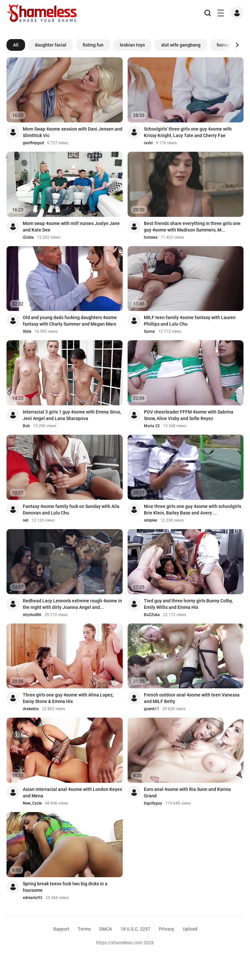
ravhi (148, 143)
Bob (26, 426)
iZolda (28, 237)
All (16, 45)
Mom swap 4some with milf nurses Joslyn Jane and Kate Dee (71, 226)
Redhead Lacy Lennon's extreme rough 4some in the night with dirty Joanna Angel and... (72, 604)
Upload (190, 929)
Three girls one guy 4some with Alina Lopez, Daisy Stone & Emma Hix (68, 698)
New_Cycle (32, 803)
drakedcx (31, 709)
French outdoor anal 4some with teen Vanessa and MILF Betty (192, 698)
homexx (151, 237)
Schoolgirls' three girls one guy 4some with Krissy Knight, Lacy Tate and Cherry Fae (188, 132)
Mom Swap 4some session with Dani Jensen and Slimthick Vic (72, 132)
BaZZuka (152, 615)
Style (27, 331)
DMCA (105, 929)
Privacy (166, 929)
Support (61, 929)
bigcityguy (153, 803)
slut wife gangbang (181, 45)
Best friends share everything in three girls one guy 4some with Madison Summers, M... (192, 226)
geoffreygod (33, 143)
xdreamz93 (32, 898)
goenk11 (151, 709)
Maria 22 (152, 426)
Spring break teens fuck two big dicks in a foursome (65, 887)
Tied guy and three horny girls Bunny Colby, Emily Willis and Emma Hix (188, 604)
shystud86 (32, 615)
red (25, 520)
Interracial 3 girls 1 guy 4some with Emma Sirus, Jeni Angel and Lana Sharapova (72, 415)
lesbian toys (132, 45)
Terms (84, 929)
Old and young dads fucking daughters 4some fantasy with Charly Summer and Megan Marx (70, 321)
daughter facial (50, 45)
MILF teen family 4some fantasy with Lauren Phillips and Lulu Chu (190, 321)
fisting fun (93, 45)
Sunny (149, 331)
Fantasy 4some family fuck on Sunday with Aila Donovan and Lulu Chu (71, 509)
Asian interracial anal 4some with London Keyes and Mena (72, 792)
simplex (150, 520)
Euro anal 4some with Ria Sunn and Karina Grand (187, 792)
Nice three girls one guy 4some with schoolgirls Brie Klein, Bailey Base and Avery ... (192, 509)
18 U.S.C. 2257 (135, 929)
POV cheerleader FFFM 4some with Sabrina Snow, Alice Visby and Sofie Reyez (188, 415)
